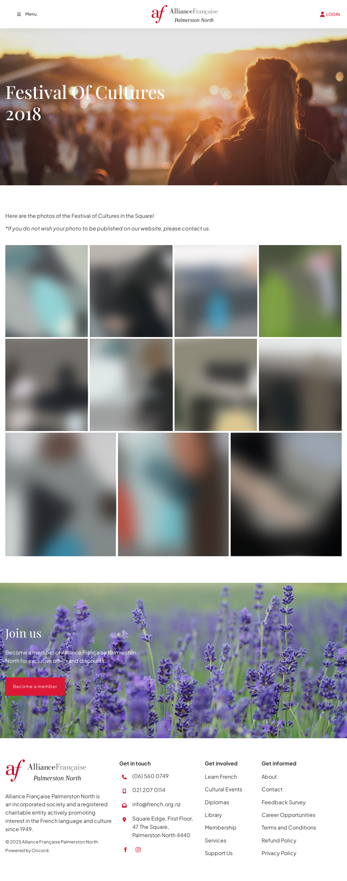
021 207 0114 (148, 789)
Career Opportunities (288, 814)
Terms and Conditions (289, 827)
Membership (221, 827)
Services (215, 840)
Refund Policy (279, 840)
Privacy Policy (279, 852)
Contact (272, 789)
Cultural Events (223, 789)
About (269, 776)
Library (213, 814)
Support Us (219, 852)
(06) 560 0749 (150, 775)
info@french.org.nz (156, 804)
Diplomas (217, 802)
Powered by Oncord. (27, 850)
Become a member (27, 681)
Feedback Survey (284, 802)
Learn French (221, 776)
